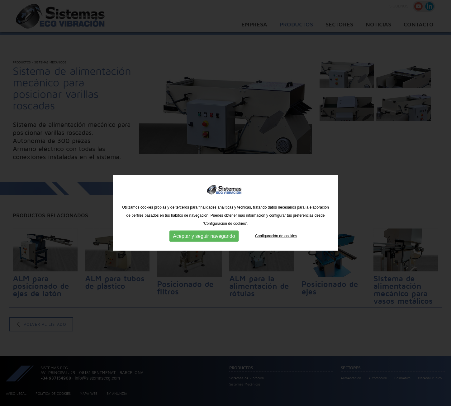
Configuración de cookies (276, 253)
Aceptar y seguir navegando (204, 253)
